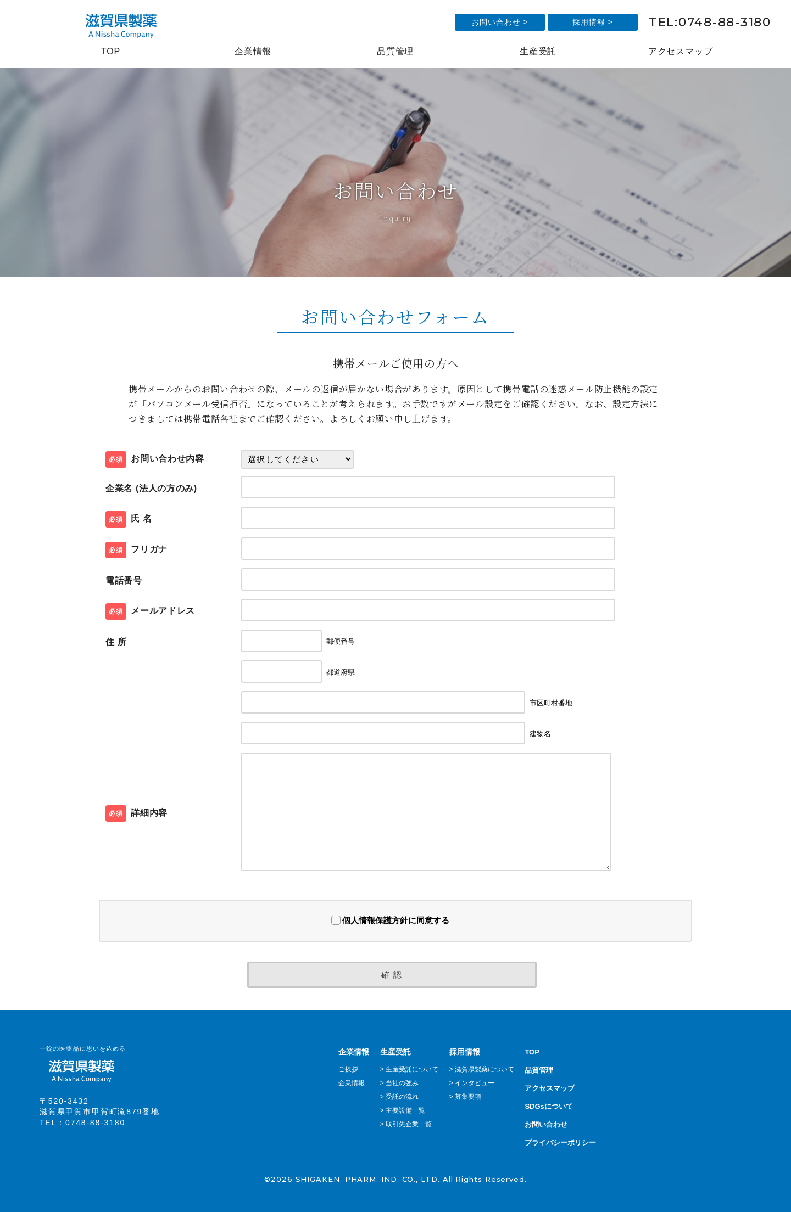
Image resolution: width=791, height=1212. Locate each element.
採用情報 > (592, 22)
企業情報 (253, 51)
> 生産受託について (409, 1069)
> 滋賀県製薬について (481, 1069)
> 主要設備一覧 (402, 1110)
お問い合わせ (546, 1124)
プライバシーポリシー (560, 1142)
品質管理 (395, 51)
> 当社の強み (399, 1083)
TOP (110, 51)
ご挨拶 (348, 1069)
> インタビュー (471, 1083)
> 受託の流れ (399, 1097)
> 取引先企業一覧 (406, 1124)
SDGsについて (548, 1106)
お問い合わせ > (499, 22)
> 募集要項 (465, 1097)
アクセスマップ (680, 51)
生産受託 (538, 51)
